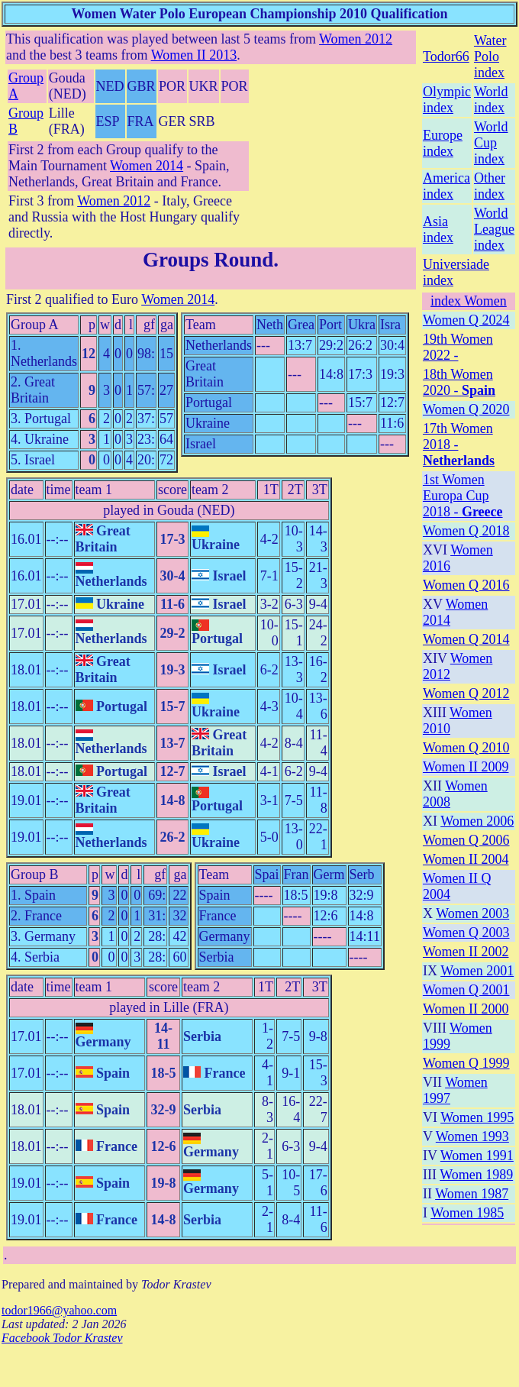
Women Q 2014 (466, 639)
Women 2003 (472, 913)
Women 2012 (355, 39)
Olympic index (447, 99)
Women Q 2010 (466, 747)
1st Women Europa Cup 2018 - (463, 495)
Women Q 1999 (466, 1063)
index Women (468, 301)
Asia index (438, 229)
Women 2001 (477, 970)
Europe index (443, 143)
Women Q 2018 (466, 530)
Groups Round (208, 259)
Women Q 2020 (466, 409)
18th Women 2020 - (459, 382)
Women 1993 (472, 1136)
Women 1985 (467, 1212)
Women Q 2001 (466, 989)
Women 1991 (477, 1155)
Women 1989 (476, 1174)
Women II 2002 (466, 951)
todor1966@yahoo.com (59, 1310)
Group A (35, 324)
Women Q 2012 (466, 693)
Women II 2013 (194, 55)
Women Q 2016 (466, 585)
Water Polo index (490, 56)
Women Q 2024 (466, 320)
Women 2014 (146, 165)
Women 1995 (477, 1117)
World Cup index (491, 143)
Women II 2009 (466, 766)
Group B (35, 874)
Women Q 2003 (466, 932)
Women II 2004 (466, 859)
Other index (489, 186)
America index (446, 186)
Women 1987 (471, 1193)
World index (491, 99)
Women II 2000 (466, 1009)
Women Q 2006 (466, 840)
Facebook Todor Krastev (62, 1337)
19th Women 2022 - (458, 347)
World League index (494, 229)
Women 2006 (477, 821)
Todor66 (446, 56)
